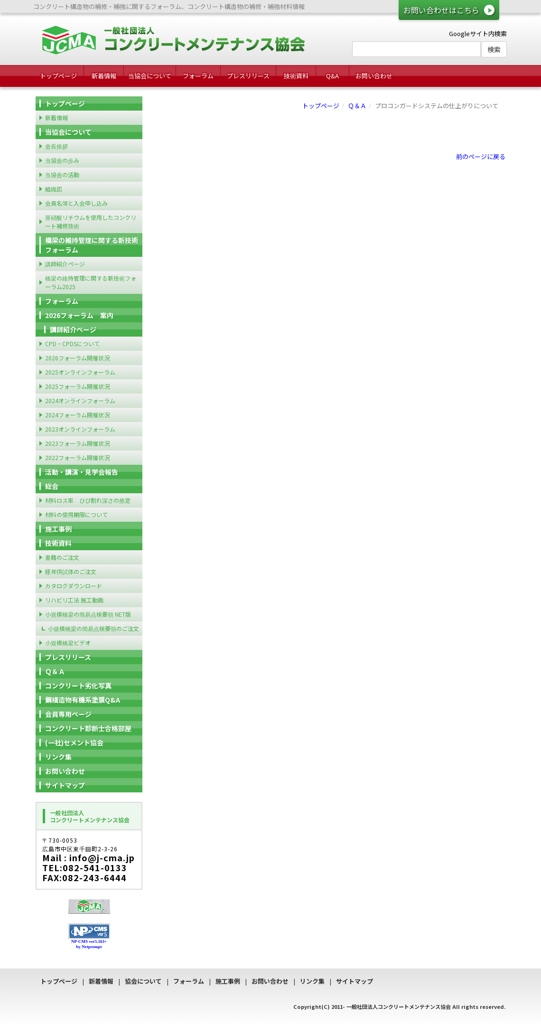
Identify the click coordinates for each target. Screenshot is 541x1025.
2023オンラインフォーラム (80, 429)
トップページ (58, 75)
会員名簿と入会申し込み (76, 203)
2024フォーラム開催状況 (77, 415)
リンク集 (58, 757)
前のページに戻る (480, 156)
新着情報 (104, 75)
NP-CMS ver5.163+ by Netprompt (89, 944)
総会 (51, 486)
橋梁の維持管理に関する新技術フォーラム (91, 244)
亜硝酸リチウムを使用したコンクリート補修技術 (90, 221)
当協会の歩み (62, 160)
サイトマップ (65, 785)
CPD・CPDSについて (72, 343)
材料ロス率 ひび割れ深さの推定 (88, 500)
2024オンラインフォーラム (80, 400)
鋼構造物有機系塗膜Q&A (82, 700)
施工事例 (58, 529)
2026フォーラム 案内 (79, 315)
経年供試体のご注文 (70, 571)
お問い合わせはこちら (441, 10)
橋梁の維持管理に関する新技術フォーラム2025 (90, 282)
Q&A (332, 75)
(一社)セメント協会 (74, 742)
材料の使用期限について (76, 514)
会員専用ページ (68, 714)
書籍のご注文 (62, 557)
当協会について (149, 75)
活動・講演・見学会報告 (81, 472)
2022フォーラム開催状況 (77, 457)
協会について (143, 981)
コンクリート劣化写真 (78, 685)
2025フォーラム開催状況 (77, 386)
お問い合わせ (373, 75)
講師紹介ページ (65, 264)
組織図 (53, 189)
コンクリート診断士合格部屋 (88, 728)
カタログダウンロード (73, 586)
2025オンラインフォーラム (80, 372)
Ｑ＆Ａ (357, 105)
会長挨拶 (56, 146)
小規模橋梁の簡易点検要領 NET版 (88, 614)
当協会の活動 (62, 174)
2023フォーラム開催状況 (77, 443)
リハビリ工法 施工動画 (74, 600)
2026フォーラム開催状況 (77, 358)
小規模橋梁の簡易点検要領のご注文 (93, 628)
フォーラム (198, 75)
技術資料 (296, 75)
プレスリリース (248, 75)
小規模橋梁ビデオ (68, 643)
